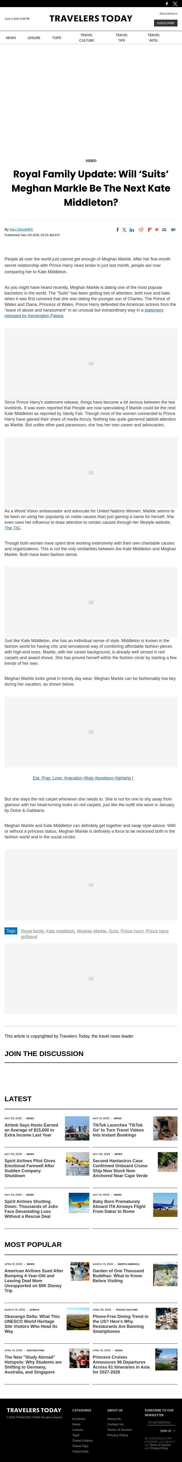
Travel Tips (80, 1446)
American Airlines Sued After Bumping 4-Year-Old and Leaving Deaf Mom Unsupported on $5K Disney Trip (34, 1280)
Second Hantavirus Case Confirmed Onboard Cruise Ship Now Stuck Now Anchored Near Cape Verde (120, 1168)
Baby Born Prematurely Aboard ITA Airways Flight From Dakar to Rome (119, 1206)
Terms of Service (119, 1429)
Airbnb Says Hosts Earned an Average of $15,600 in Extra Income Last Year (31, 1130)
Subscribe (166, 23)
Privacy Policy (117, 1435)
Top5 (75, 1435)
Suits (113, 931)
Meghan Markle (91, 931)
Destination (35, 1350)
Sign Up (165, 1431)
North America (128, 1264)
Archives (78, 1419)
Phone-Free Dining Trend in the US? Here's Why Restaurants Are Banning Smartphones (120, 1324)
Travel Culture (127, 1310)
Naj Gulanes (21, 229)
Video (91, 160)
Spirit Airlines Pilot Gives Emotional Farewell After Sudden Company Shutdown (30, 1168)
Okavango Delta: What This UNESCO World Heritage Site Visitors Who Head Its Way (32, 1324)
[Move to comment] (173, 229)
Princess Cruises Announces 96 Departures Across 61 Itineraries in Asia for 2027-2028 (121, 1364)
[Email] (164, 229)
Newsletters (168, 13)
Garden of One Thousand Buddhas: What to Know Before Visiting (118, 1275)
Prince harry (132, 931)
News (30, 1118)
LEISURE (34, 37)
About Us (114, 1419)
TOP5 (56, 37)
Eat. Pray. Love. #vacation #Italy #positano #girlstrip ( (83, 778)
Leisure (77, 1429)
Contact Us (115, 1424)
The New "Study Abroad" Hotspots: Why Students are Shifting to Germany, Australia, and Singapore (33, 1364)
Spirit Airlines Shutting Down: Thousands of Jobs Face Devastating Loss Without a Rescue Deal (31, 1209)
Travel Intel (80, 1451)
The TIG (12, 528)
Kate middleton (60, 931)
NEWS (11, 37)
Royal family (32, 931)
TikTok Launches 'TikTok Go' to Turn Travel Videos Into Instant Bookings (118, 1130)
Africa (34, 1310)
